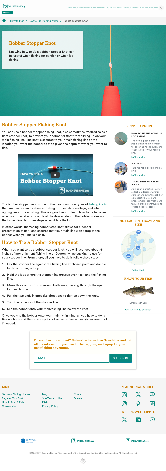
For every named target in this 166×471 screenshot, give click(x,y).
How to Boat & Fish (13, 402)
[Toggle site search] (161, 7)
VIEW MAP (138, 270)
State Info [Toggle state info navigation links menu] (72, 8)
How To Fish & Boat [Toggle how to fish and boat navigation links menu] (84, 8)
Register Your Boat (100, 8)
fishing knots (98, 204)
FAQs (45, 402)
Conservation (9, 406)
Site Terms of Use (52, 398)
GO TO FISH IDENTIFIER (138, 310)
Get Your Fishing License (119, 8)
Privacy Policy (50, 406)
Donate (78, 398)
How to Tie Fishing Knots (43, 20)
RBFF (156, 8)
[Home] (5, 21)
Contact (78, 394)
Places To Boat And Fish (139, 8)
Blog (151, 8)
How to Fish (17, 20)
